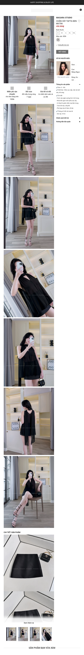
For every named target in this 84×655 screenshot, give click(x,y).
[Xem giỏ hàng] (79, 10)
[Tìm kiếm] (74, 10)
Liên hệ (22, 13)
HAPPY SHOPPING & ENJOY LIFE (42, 2)
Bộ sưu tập (12, 13)
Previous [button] (3, 634)
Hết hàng (62, 52)
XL (69, 33)
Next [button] (54, 634)
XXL (74, 33)
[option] (11, 634)
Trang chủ (10, 7)
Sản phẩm (22, 7)
